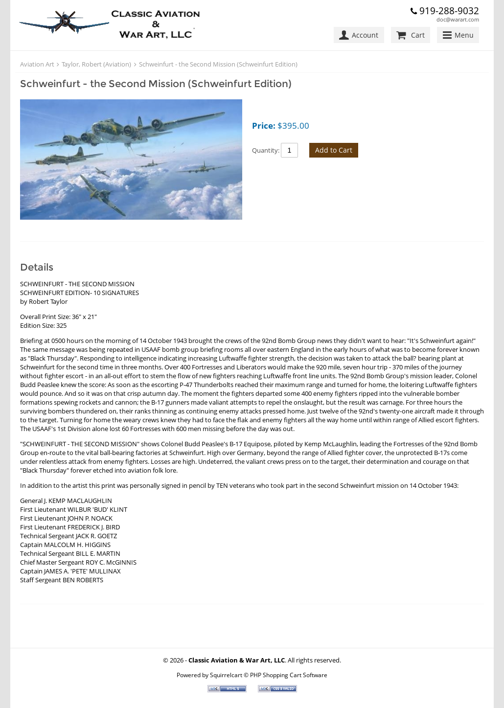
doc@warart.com (457, 19)
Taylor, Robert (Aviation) (96, 64)
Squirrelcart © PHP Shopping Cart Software (268, 675)
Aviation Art (37, 64)
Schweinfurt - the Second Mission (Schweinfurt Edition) (218, 64)
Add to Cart (333, 150)
